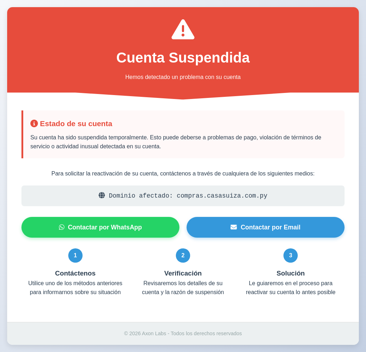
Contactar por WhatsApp (100, 227)
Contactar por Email (265, 227)
